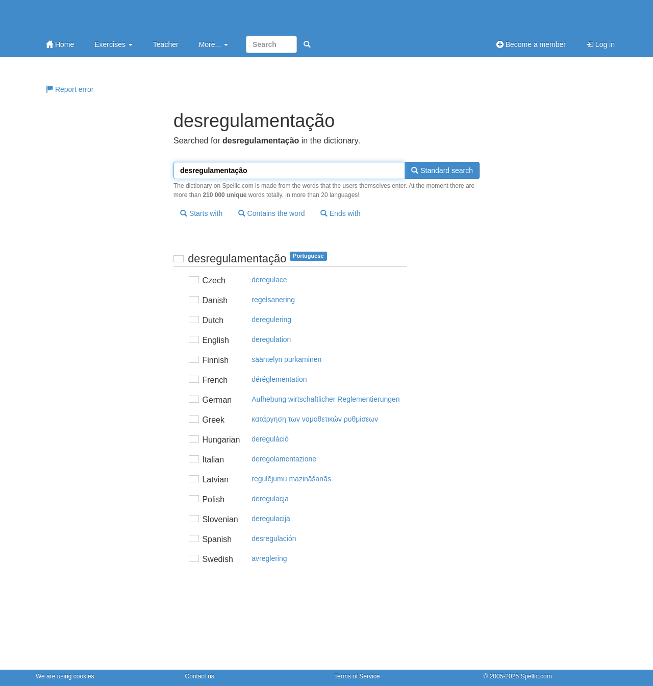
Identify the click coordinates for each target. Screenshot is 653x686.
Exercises (113, 44)
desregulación (274, 538)
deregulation (271, 339)
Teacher (166, 44)
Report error (69, 89)
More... (213, 44)
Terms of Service (357, 676)
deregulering (271, 319)
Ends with (340, 213)
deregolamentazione (284, 459)
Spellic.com (535, 676)
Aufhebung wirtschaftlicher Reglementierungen (325, 399)
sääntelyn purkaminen (286, 359)
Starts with (201, 213)
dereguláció (270, 439)
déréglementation (279, 379)
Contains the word (271, 213)
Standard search (442, 170)
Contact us (199, 676)
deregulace (269, 280)
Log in (600, 44)
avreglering (269, 558)
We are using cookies (65, 676)
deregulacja (270, 499)
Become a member (531, 44)
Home (60, 44)
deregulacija (271, 518)
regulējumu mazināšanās (291, 479)
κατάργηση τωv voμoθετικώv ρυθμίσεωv (315, 419)
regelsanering (273, 300)
